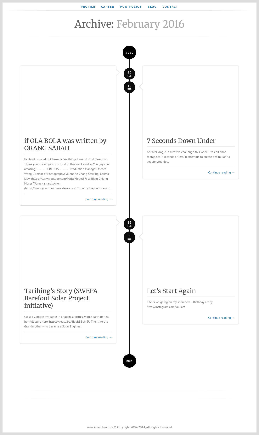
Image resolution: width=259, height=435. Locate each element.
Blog (152, 7)
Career (107, 7)
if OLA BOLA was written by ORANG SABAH (65, 144)
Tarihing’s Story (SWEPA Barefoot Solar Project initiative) (61, 298)
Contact (170, 7)
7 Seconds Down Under (181, 141)
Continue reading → (99, 199)
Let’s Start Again (171, 291)
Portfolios (131, 7)
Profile (88, 7)
